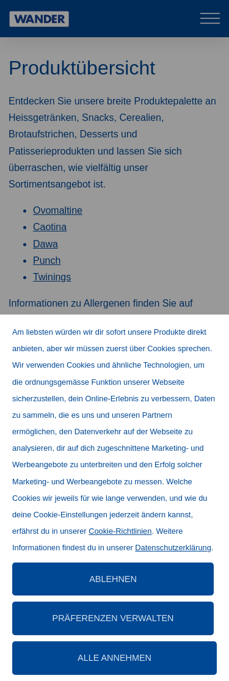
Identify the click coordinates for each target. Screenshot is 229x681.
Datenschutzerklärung (173, 547)
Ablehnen (113, 579)
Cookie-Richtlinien (120, 531)
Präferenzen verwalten (113, 618)
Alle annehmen (114, 658)
